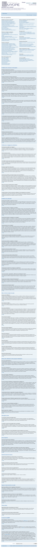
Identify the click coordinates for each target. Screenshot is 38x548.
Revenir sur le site (32, 4)
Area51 (23, 527)
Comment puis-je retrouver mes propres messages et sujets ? (27, 46)
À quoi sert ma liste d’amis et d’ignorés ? (24, 37)
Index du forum (5, 13)
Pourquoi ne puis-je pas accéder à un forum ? (8, 48)
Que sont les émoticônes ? (5, 59)
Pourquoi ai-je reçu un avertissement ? (7, 50)
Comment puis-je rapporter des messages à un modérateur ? (10, 51)
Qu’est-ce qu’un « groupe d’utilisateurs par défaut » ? (26, 28)
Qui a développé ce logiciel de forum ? (24, 58)
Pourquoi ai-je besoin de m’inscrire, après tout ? (8, 21)
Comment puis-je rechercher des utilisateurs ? (25, 45)
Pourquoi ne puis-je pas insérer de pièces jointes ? (8, 49)
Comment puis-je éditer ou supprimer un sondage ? (8, 47)
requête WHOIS (7, 534)
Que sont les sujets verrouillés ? (6, 63)
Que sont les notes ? (4, 62)
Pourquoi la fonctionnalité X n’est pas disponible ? (26, 59)
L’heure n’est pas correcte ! (5, 33)
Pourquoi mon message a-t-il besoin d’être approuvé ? (9, 53)
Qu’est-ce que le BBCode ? (5, 57)
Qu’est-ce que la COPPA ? (5, 28)
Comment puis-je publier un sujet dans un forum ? (8, 43)
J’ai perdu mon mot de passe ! (6, 24)
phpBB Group (26, 520)
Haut (3, 74)
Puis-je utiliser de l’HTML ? (5, 58)
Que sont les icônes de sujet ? (6, 64)
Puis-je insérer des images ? (5, 60)
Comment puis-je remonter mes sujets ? (7, 54)
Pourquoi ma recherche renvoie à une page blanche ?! (26, 44)
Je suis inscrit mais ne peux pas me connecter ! (8, 25)
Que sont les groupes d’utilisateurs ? (24, 22)
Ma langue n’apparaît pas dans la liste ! (7, 36)
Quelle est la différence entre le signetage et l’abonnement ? (27, 49)
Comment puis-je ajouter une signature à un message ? (9, 45)
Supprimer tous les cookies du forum (18, 545)
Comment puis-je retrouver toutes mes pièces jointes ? (26, 55)
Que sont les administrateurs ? (23, 20)
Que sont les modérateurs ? (23, 21)
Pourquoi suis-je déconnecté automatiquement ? (8, 22)
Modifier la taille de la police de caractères (35, 13)
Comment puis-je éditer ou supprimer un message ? (9, 44)
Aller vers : (14, 543)
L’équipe (11, 545)
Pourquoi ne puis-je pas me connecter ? (7, 20)
